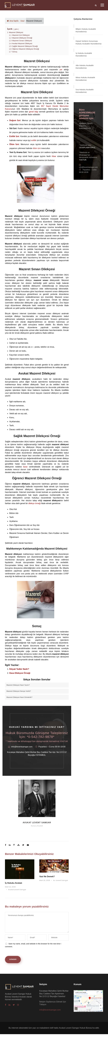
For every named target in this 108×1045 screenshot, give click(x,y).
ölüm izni (37, 148)
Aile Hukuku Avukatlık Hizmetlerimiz (85, 66)
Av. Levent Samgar (60, 880)
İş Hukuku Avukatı (13, 883)
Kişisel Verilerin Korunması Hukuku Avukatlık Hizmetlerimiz (89, 42)
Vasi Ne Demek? (47, 876)
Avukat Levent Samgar (37, 822)
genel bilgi (33, 112)
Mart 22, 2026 (10, 887)
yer (60, 70)
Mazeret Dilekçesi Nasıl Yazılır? (18, 685)
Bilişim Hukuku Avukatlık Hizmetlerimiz (86, 30)
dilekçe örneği (34, 503)
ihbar (54, 156)
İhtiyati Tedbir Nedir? (19, 669)
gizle (16, 29)
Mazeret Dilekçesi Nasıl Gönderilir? (19, 697)
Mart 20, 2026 (44, 880)
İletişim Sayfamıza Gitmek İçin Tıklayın (88, 136)
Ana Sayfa (12, 21)
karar (25, 467)
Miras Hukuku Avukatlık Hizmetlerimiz (85, 78)
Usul (22, 21)
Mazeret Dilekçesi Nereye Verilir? (18, 691)
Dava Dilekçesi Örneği (19, 673)
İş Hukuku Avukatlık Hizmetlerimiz (84, 54)
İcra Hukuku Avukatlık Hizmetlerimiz (85, 90)
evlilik (33, 140)
